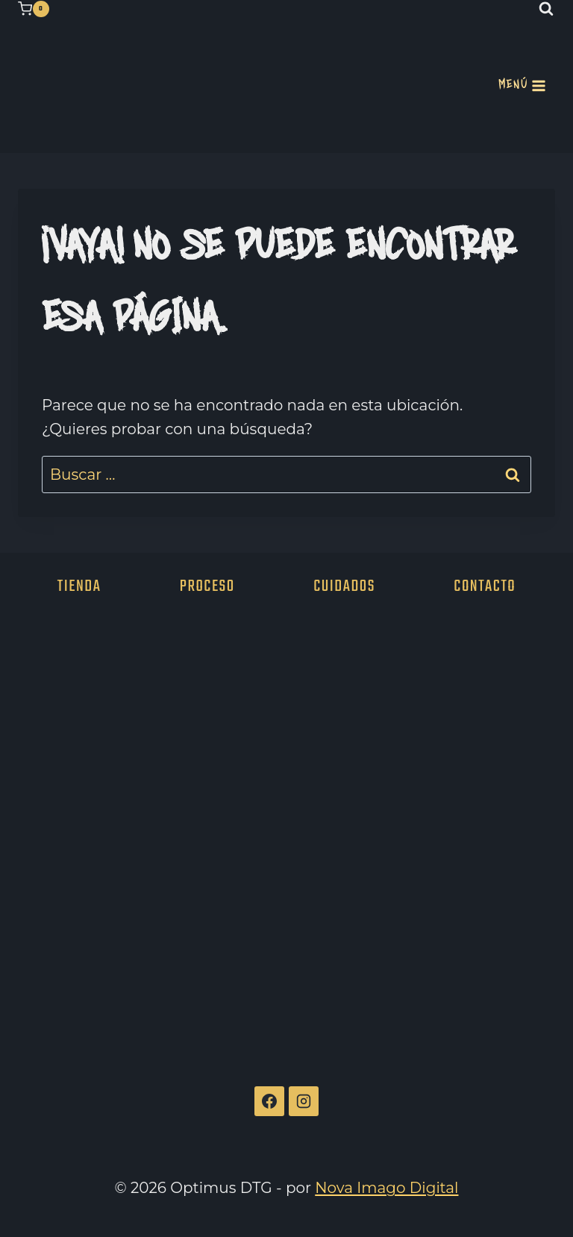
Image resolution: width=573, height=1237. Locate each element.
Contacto (485, 586)
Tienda (79, 586)
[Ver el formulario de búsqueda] (546, 9)
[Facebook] (269, 1101)
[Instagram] (304, 1101)
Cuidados (344, 586)
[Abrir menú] (522, 85)
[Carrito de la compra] (33, 9)
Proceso (207, 586)
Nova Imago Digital (386, 1188)
